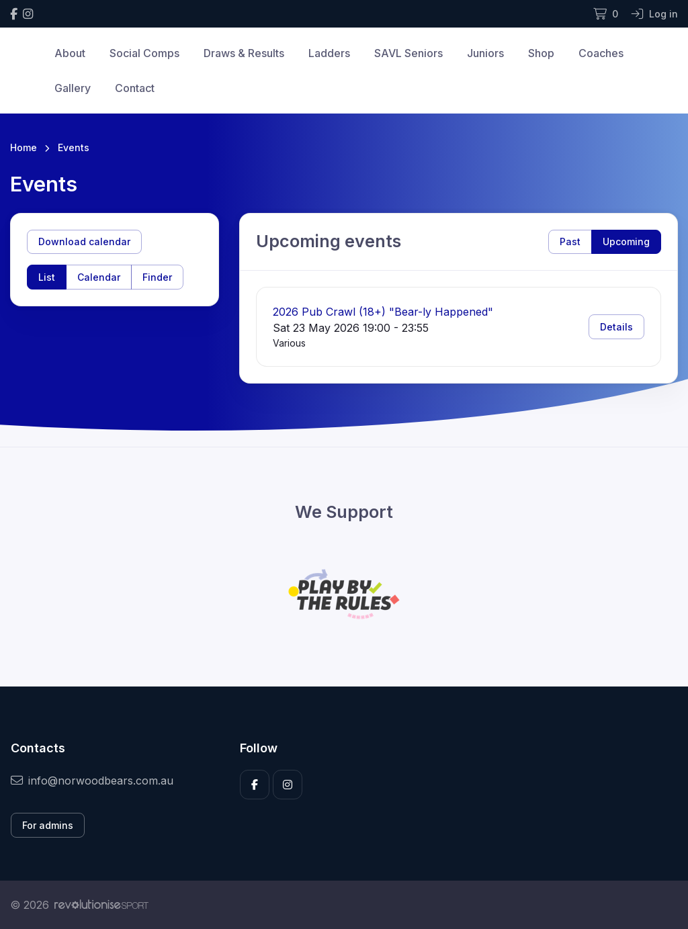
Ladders (329, 53)
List (46, 277)
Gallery (72, 88)
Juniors (485, 53)
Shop (541, 53)
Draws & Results (244, 53)
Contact (135, 88)
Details (616, 327)
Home (23, 147)
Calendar (98, 277)
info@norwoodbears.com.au (92, 780)
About (69, 53)
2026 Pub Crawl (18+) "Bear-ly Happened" (383, 311)
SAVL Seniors (408, 53)
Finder (157, 277)
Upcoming (626, 241)
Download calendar (84, 241)
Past (570, 241)
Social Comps (144, 53)
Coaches (601, 53)
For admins (47, 825)
